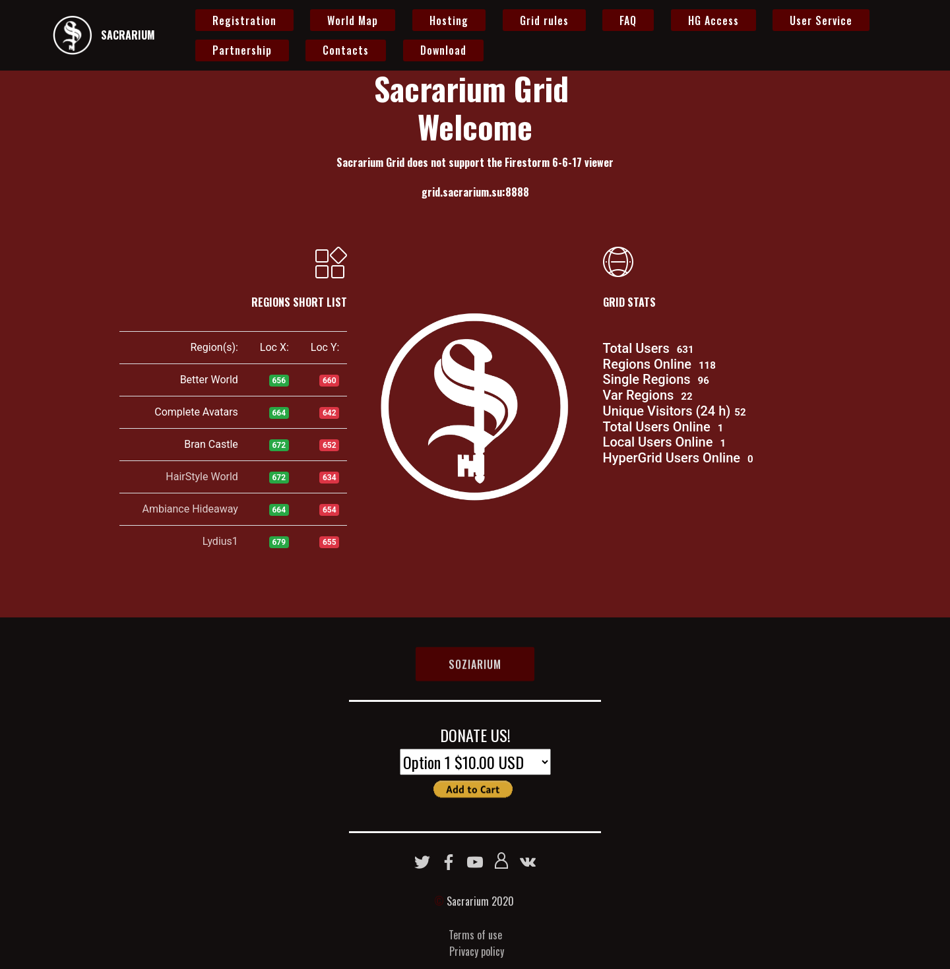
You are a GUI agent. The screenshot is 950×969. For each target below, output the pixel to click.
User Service (821, 20)
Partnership (242, 50)
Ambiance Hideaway (190, 509)
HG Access (713, 20)
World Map (352, 20)
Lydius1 (220, 541)
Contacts (346, 50)
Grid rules (544, 20)
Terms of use (475, 954)
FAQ (628, 20)
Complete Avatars (196, 412)
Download (443, 50)
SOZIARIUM (475, 674)
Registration (244, 20)
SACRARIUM (128, 35)
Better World (209, 379)
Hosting (448, 20)
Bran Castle (211, 444)
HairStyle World (202, 476)
